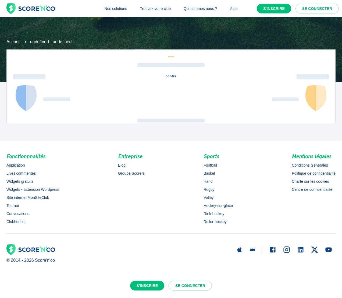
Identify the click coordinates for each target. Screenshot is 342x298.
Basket (209, 173)
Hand (208, 181)
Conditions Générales (310, 165)
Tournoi (12, 205)
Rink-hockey (214, 213)
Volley (208, 197)
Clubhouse (15, 222)
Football (210, 165)
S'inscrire (274, 8)
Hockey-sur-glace (218, 205)
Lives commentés (21, 173)
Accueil (13, 42)
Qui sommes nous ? (200, 8)
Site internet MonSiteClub (27, 197)
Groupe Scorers (131, 173)
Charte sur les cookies (310, 181)
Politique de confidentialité (314, 173)
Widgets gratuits (19, 181)
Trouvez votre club (155, 8)
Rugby (209, 189)
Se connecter (317, 8)
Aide (234, 8)
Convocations (17, 213)
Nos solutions (115, 8)
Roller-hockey (215, 222)
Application (15, 165)
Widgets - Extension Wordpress (32, 189)
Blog (122, 165)
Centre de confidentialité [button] (312, 189)
